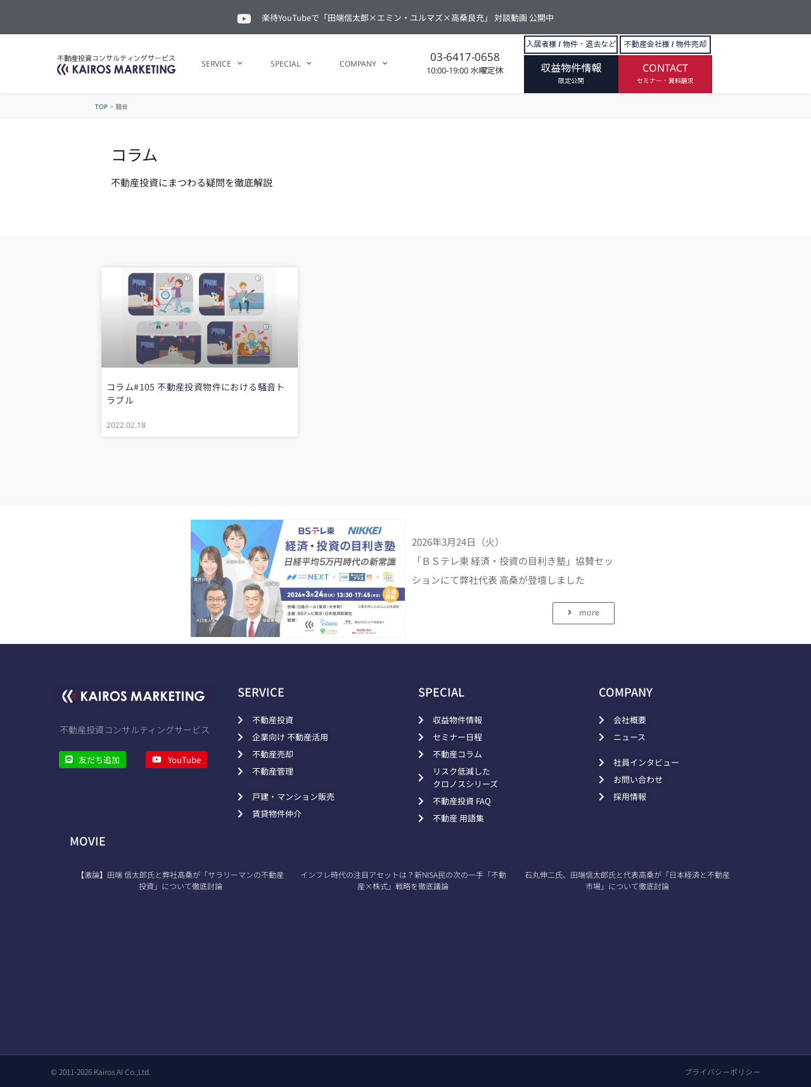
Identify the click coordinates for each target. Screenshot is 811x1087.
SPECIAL (291, 63)
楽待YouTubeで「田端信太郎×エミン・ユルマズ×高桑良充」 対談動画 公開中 (408, 17)
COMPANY (363, 63)
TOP (101, 106)
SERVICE (221, 63)
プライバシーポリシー (722, 1071)
